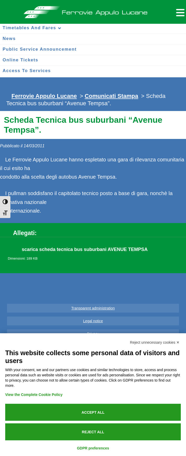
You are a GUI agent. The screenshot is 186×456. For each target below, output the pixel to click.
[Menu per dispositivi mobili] (179, 12)
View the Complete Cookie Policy (34, 395)
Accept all (93, 412)
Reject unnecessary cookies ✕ (154, 342)
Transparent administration (93, 308)
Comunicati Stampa (111, 96)
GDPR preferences (93, 448)
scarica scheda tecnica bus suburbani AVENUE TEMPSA (85, 249)
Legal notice (93, 321)
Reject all (93, 432)
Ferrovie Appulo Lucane (93, 10)
